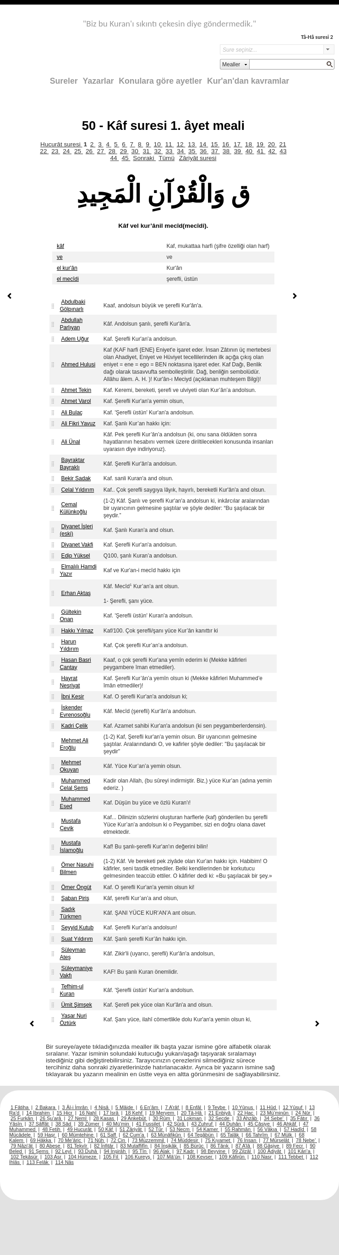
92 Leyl (64, 1151)
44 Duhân (230, 1123)
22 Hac (245, 1113)
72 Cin (118, 1140)
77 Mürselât (276, 1140)
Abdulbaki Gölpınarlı (72, 305)
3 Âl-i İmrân (75, 1107)
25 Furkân (22, 1118)
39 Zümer (89, 1123)
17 (238, 144)
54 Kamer (208, 1129)
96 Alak (162, 1151)
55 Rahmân (238, 1129)
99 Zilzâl (242, 1151)
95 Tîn (140, 1151)
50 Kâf (106, 1129)
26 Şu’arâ (51, 1118)
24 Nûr (303, 1113)
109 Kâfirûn (232, 1156)
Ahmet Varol (76, 401)
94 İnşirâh (115, 1151)
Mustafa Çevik (70, 824)
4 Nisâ (102, 1107)
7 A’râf (172, 1107)
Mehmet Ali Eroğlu (74, 744)
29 (124, 151)
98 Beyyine (214, 1151)
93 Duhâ (88, 1151)
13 (192, 144)
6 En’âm (149, 1107)
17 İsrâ (111, 1113)
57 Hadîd (295, 1129)
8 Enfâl (194, 1107)
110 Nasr (262, 1156)
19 (261, 144)
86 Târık (220, 1145)
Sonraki (144, 158)
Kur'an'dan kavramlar (248, 81)
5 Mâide (125, 1107)
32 (158, 151)
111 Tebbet (292, 1156)
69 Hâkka (41, 1140)
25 (78, 151)
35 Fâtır (299, 1118)
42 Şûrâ (176, 1123)
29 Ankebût (134, 1118)
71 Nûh (96, 1140)
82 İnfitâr (104, 1145)
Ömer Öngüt (76, 887)
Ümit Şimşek (76, 1005)
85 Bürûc (194, 1145)
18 (249, 144)
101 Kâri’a (300, 1151)
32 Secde (219, 1118)
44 (114, 158)
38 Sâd (64, 1123)
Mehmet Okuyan (70, 766)
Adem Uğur (75, 339)
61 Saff (108, 1134)
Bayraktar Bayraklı (72, 464)
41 (261, 151)
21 (282, 144)
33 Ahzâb (247, 1118)
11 (169, 144)
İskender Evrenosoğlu (75, 711)
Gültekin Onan (70, 615)
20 (272, 144)
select (329, 49)
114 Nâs (64, 1162)
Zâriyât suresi (198, 158)
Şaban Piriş (75, 898)
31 (146, 151)
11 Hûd (268, 1107)
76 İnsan (247, 1140)
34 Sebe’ (274, 1118)
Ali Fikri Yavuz (78, 423)
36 (204, 151)
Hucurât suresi (61, 144)
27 (101, 151)
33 (169, 151)
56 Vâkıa (268, 1129)
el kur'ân (67, 268)
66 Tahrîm (257, 1134)
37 (215, 151)
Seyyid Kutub (77, 927)
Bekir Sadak (76, 478)
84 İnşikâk (166, 1145)
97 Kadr (185, 1151)
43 (282, 151)
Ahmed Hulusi (78, 364)
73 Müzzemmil (148, 1140)
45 (125, 158)
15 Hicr (65, 1113)
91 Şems (39, 1151)
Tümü (167, 158)
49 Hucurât (80, 1129)
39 (238, 151)
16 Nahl (88, 1113)
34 (181, 151)
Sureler (64, 81)
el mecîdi (68, 279)
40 (250, 151)
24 (67, 151)
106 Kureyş (138, 1156)
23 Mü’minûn (275, 1113)
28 (113, 151)
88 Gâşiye (269, 1145)
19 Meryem (162, 1113)
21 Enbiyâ (220, 1113)
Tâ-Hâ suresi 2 (317, 36)
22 (44, 151)
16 (226, 144)
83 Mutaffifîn (134, 1145)
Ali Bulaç (71, 412)
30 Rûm (162, 1118)
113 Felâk (38, 1162)
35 (192, 151)
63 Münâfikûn (166, 1134)
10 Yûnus (243, 1107)
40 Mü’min (118, 1123)
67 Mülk (283, 1134)
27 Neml (78, 1118)
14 (203, 144)
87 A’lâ (243, 1145)
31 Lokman (190, 1118)
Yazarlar (98, 81)
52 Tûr (156, 1129)
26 (90, 151)
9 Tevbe (217, 1107)
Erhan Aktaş (76, 593)
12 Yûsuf (293, 1107)
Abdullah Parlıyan (71, 324)
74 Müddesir (185, 1140)
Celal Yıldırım (77, 490)
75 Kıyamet (218, 1140)
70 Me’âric (70, 1140)
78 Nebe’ (306, 1140)
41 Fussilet (149, 1123)
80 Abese (50, 1145)
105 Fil (111, 1156)
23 (55, 151)
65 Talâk (230, 1134)
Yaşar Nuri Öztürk (73, 1019)
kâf (60, 246)
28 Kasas (104, 1118)
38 (227, 151)
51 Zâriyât (131, 1129)
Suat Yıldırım (77, 939)
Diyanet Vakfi (77, 545)
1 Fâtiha (20, 1107)
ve (60, 257)
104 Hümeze (83, 1156)
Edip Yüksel (75, 555)
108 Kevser (200, 1156)
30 (135, 151)
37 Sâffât (39, 1123)
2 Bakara (46, 1107)
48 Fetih (51, 1129)
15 (215, 144)
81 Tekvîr (77, 1145)
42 (272, 151)
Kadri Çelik (74, 726)
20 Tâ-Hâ (192, 1113)
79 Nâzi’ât (22, 1145)
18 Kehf (134, 1113)
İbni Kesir (72, 696)
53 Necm (180, 1129)
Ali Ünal (70, 442)
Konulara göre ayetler (160, 81)
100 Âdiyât (269, 1151)
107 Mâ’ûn (169, 1156)
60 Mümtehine (78, 1134)
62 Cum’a (134, 1134)
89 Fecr (295, 1145)
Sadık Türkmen (70, 913)
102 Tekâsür (25, 1156)
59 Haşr (47, 1134)
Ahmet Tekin (76, 390)
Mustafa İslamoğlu (71, 846)
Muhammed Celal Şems (75, 784)
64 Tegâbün (201, 1134)
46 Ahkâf (287, 1123)
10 (158, 144)
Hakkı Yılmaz (77, 631)
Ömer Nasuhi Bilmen (76, 868)
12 (180, 144)
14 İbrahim (38, 1113)
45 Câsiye (259, 1123)
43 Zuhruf (202, 1123)
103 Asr (53, 1156)
